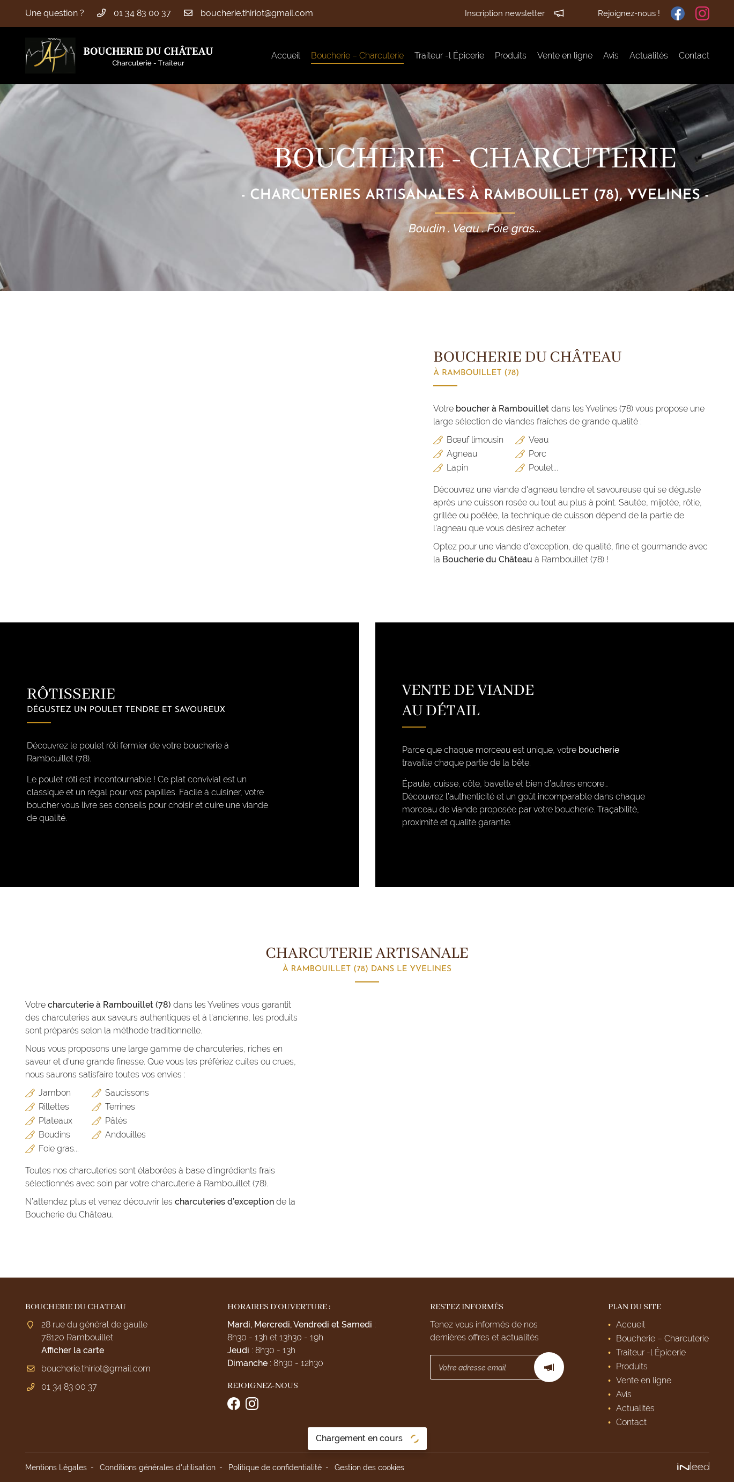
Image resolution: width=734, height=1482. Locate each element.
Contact (694, 55)
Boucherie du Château (487, 559)
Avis (611, 55)
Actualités (648, 55)
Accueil (285, 55)
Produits (511, 55)
